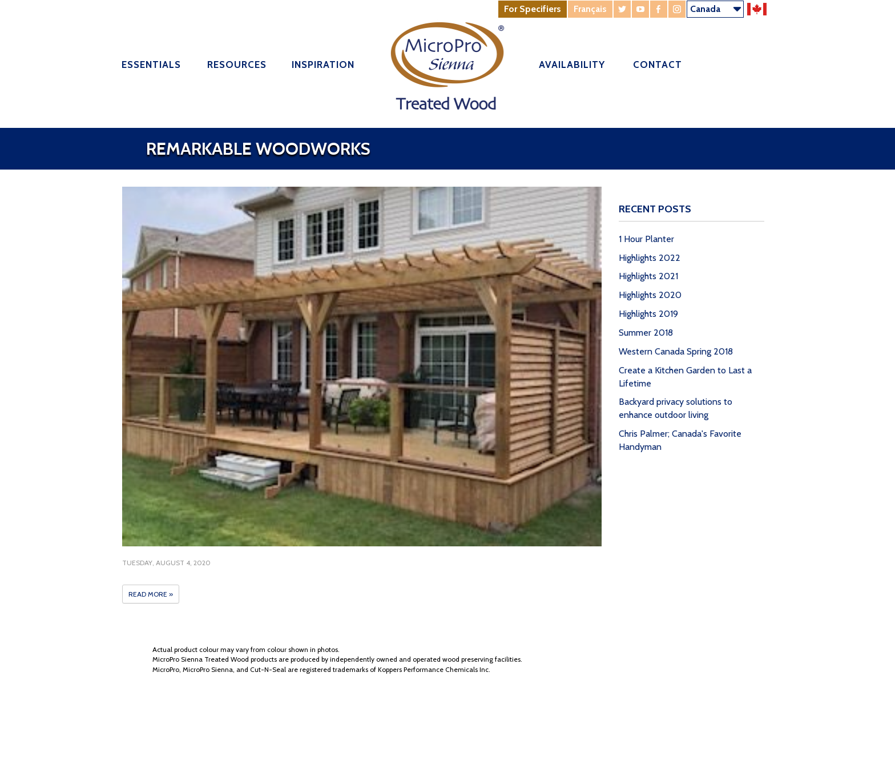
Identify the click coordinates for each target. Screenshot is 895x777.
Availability (572, 64)
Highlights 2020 (650, 294)
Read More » (150, 594)
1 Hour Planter (646, 238)
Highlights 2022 (649, 257)
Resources (237, 64)
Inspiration (323, 64)
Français (590, 8)
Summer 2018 (646, 332)
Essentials (151, 64)
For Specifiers (532, 8)
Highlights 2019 (648, 313)
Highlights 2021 (648, 276)
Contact (657, 64)
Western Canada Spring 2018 (676, 351)
